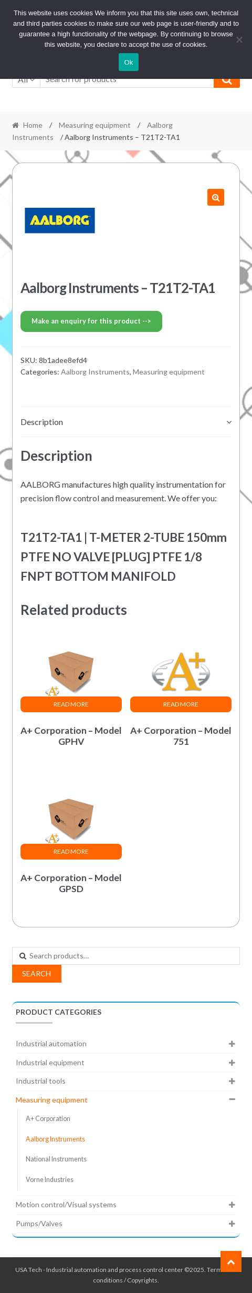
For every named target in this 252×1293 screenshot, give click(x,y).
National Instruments (56, 1159)
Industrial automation (51, 1043)
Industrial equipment (50, 1062)
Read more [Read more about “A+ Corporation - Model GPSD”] (71, 851)
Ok (128, 62)
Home (33, 124)
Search (36, 973)
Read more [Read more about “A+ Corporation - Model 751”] (180, 704)
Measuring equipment (95, 124)
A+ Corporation (48, 1119)
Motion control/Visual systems (66, 1204)
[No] (239, 39)
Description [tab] (41, 422)
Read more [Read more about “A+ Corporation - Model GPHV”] (71, 704)
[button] (215, 197)
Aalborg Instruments (95, 371)
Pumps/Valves (39, 1223)
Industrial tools (41, 1080)
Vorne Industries (50, 1180)
